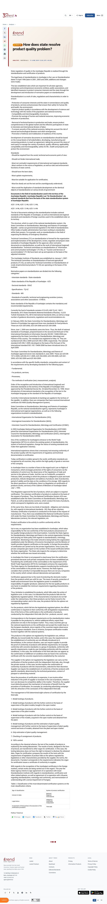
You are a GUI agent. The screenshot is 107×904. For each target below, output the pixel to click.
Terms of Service (92, 861)
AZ (98, 900)
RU (101, 900)
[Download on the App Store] (83, 893)
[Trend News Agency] (9, 859)
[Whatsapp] (5, 892)
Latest (31, 861)
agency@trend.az (8, 879)
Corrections (52, 872)
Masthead (52, 864)
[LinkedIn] (26, 892)
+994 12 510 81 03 (9, 877)
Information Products (74, 864)
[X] (14, 892)
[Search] (65, 15)
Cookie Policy (92, 870)
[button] (5, 28)
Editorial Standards (54, 870)
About (50, 861)
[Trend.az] (10, 15)
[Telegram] (22, 892)
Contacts (51, 867)
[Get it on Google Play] (96, 893)
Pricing (70, 861)
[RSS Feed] (30, 892)
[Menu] (99, 15)
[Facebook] (9, 892)
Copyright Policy (92, 867)
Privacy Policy (92, 864)
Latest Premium (34, 864)
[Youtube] (18, 892)
